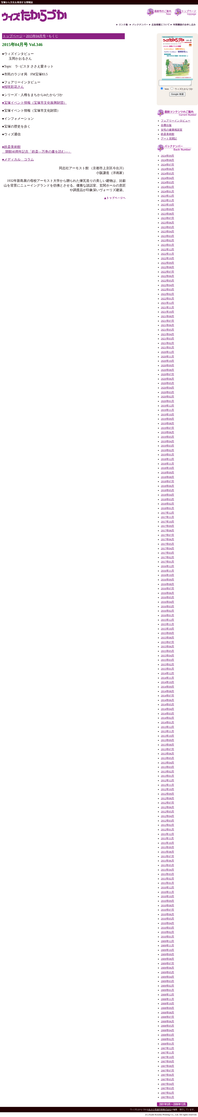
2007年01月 (167, 1097)
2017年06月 (167, 539)
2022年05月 (167, 280)
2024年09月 (167, 155)
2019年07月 (167, 428)
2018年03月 (167, 499)
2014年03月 (167, 713)
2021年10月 (167, 311)
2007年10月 (167, 1057)
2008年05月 (167, 1025)
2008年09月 (167, 1008)
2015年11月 (167, 624)
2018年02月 (167, 503)
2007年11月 (167, 1052)
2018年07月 (167, 481)
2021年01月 (167, 347)
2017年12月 (167, 512)
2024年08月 (167, 160)
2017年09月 (167, 526)
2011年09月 (167, 847)
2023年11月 (167, 200)
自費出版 (166, 125)
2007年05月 (167, 1079)
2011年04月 (167, 869)
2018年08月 (167, 477)
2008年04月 (167, 1030)
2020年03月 (167, 392)
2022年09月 (167, 262)
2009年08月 (167, 958)
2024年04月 (167, 178)
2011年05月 (167, 865)
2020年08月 (167, 370)
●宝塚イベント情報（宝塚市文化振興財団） (34, 102)
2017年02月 (167, 557)
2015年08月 (167, 637)
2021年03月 (167, 338)
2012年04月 (167, 816)
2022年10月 (167, 258)
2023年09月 (167, 209)
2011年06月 (167, 860)
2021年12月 (167, 302)
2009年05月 (167, 972)
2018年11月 (167, 463)
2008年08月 (167, 1012)
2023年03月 (167, 236)
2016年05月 (167, 597)
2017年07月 (167, 535)
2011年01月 (167, 883)
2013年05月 (167, 758)
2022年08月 (167, 267)
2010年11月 (167, 892)
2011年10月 (167, 843)
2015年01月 (167, 668)
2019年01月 (167, 454)
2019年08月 (167, 423)
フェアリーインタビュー (175, 120)
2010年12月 (167, 887)
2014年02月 (167, 717)
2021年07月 (167, 320)
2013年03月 (167, 767)
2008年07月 (167, 1016)
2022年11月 (167, 253)
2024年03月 (167, 182)
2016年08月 (167, 584)
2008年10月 (167, 1003)
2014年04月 (167, 709)
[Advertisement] (140, 96)
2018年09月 (167, 472)
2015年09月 (167, 633)
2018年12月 (167, 459)
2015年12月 (167, 619)
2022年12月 (167, 249)
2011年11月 (167, 838)
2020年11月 (167, 356)
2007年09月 (167, 1061)
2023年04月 (167, 231)
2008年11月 (167, 999)
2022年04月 (167, 285)
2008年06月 (167, 1021)
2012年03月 (167, 820)
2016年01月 (167, 615)
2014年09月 (167, 686)
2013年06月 (167, 753)
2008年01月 (167, 1043)
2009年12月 (167, 941)
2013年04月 (167, 762)
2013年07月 (167, 749)
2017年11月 (167, 517)
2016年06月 (167, 593)
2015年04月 (167, 655)
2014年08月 (167, 691)
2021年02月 (167, 343)
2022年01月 (167, 298)
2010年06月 (167, 914)
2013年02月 (167, 771)
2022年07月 (167, 271)
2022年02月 (167, 294)
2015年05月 (167, 651)
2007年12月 (167, 1048)
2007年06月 (167, 1074)
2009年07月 (167, 963)
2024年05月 (167, 173)
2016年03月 (167, 606)
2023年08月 (167, 213)
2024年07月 (167, 164)
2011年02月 (167, 878)
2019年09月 (167, 418)
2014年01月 (167, 722)
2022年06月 (167, 276)
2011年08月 (167, 851)
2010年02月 (167, 932)
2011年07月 (167, 856)
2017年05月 (167, 544)
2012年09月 (167, 793)
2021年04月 (167, 334)
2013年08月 (167, 744)
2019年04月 (167, 441)
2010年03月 (167, 927)
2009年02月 (167, 985)
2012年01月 (167, 829)
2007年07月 (167, 1070)
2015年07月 (167, 642)
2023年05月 (167, 227)
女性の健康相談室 (171, 129)
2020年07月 (167, 374)
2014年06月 (167, 700)
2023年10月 (167, 204)
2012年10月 (167, 789)
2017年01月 (167, 561)
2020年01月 (167, 401)
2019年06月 (167, 432)
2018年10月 (167, 468)
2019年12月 (167, 405)
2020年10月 (167, 360)
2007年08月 (167, 1066)
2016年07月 (167, 588)
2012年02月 (167, 825)
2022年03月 (167, 289)
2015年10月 (167, 628)
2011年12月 (167, 834)
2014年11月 (167, 677)
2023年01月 (167, 244)
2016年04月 (167, 601)
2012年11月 (167, 785)
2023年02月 (167, 240)
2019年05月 (167, 436)
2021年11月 (167, 307)
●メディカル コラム (18, 159)
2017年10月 (167, 521)
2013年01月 (167, 775)
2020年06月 (167, 378)
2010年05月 (167, 918)
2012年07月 (167, 802)
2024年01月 (167, 191)
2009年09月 (167, 954)
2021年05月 (167, 329)
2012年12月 (167, 780)
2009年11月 (167, 945)
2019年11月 (167, 410)
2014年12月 (167, 673)
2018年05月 (167, 490)
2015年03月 (167, 659)
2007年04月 (167, 1084)
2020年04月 (167, 387)
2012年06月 (167, 807)
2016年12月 (167, 566)
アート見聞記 (169, 138)
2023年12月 (167, 195)
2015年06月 (167, 646)
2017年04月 (167, 548)
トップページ (12, 36)
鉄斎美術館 (167, 134)
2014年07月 (167, 695)
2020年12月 (167, 352)
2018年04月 (167, 494)
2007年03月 (167, 1088)
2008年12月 (167, 994)
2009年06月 (167, 967)
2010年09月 (167, 901)
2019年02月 (167, 450)
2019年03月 (167, 445)
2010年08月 (167, 905)
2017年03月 (167, 552)
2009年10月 (167, 950)
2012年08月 (167, 798)
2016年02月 (167, 610)
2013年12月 (167, 727)
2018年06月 (167, 486)
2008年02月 (167, 1039)
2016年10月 (167, 575)
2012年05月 (167, 811)
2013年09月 (167, 740)
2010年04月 (167, 923)
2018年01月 (167, 508)
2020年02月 (167, 396)
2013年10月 (167, 735)
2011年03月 (167, 874)
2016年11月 (167, 570)
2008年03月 (167, 1034)
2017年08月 (167, 530)
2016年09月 (167, 579)
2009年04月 (167, 976)
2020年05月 (167, 383)
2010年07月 (167, 909)
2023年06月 (167, 222)
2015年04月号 (36, 36)
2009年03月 (167, 981)
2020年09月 (167, 365)
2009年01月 (167, 990)
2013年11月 (167, 731)
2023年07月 (167, 218)
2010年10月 (167, 896)
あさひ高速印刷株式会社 (159, 1109)
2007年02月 (167, 1092)
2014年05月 (167, 704)
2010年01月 (167, 936)
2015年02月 (167, 664)
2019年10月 (167, 414)
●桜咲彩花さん (13, 87)
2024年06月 (167, 169)
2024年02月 (167, 187)
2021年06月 (167, 325)
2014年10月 (167, 682)
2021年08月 (167, 316)
